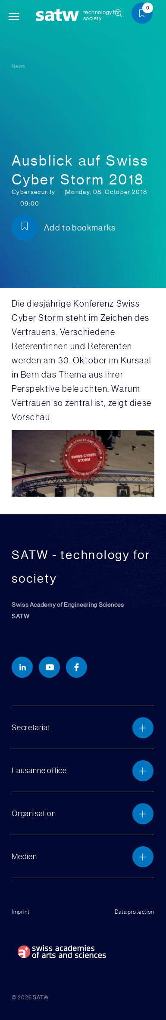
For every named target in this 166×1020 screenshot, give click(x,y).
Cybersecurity (34, 192)
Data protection (135, 912)
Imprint (21, 912)
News (18, 66)
